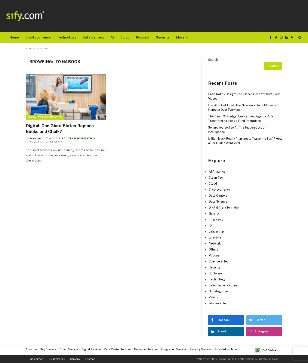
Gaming (214, 213)
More (180, 37)
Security (163, 37)
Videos (213, 297)
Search (213, 59)
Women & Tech (219, 303)
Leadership (216, 231)
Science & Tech (219, 261)
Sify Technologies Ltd (225, 358)
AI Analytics (217, 171)
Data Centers (93, 37)
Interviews (216, 219)
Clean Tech (217, 177)
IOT (211, 225)
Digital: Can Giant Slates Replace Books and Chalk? (60, 128)
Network (215, 243)
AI (112, 37)
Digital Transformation (44, 117)
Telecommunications (223, 285)
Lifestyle (215, 237)
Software (215, 273)
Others (213, 249)
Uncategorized (219, 291)
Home (14, 37)
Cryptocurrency (38, 37)
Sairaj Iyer (35, 138)
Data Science (218, 201)
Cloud (125, 37)
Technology (66, 37)
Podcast (143, 37)
